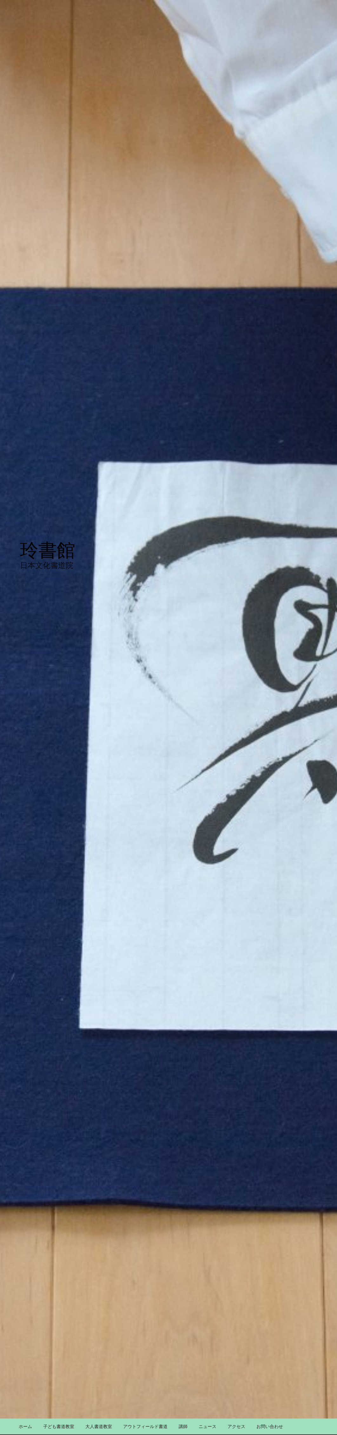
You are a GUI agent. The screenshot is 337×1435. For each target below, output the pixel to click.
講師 (183, 1426)
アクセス (236, 1426)
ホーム (25, 1426)
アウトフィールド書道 (145, 1426)
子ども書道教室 (58, 1426)
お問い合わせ (269, 1426)
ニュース (207, 1426)
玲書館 (47, 550)
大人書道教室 (98, 1426)
